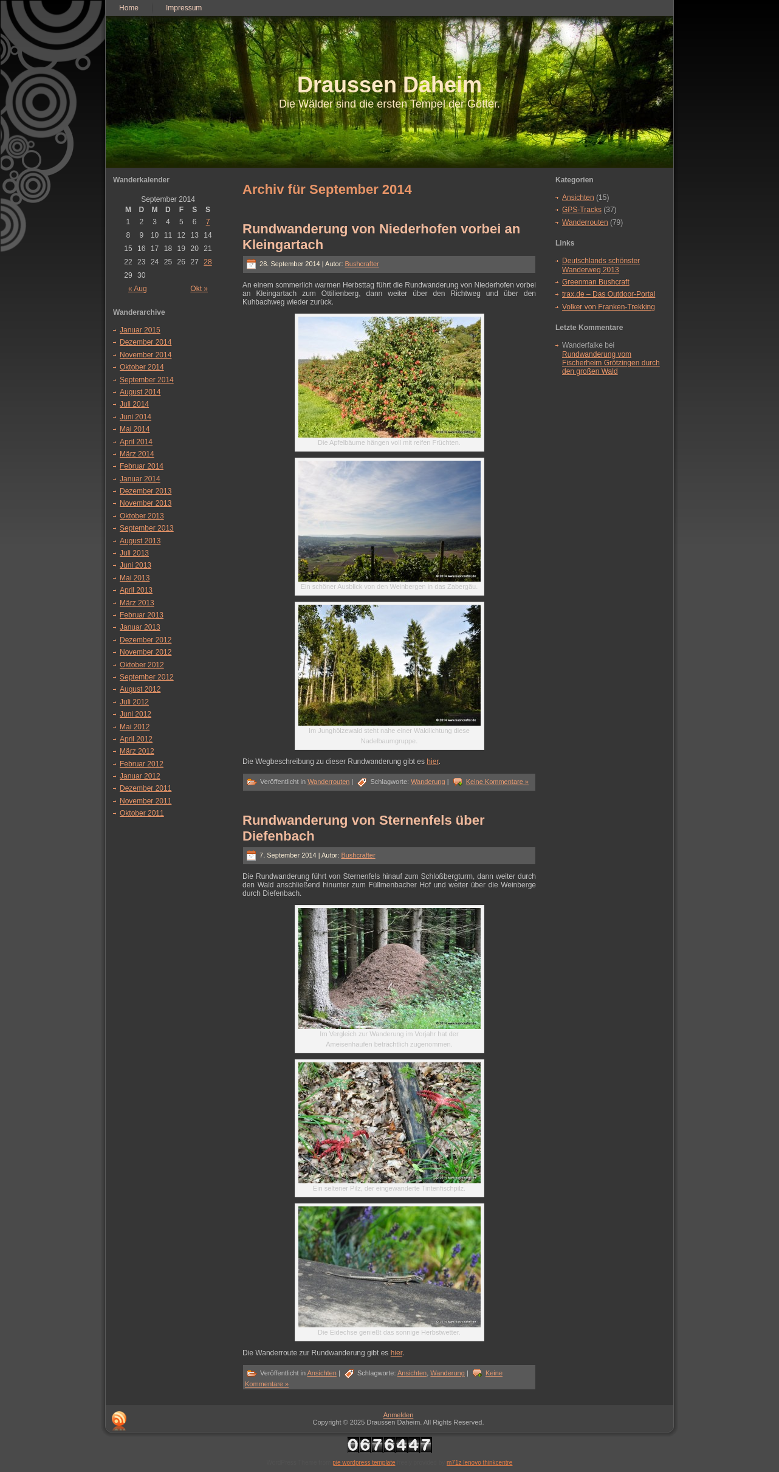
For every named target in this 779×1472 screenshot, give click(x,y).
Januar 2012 (140, 776)
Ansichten (322, 1373)
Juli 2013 (134, 553)
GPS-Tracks (582, 209)
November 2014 (145, 355)
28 (207, 262)
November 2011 (145, 801)
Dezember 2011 (145, 788)
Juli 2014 (134, 404)
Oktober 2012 (142, 665)
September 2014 (147, 380)
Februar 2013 (141, 615)
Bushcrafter (362, 263)
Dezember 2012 (145, 640)
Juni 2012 (135, 714)
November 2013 (145, 503)
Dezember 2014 (145, 342)
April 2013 (136, 590)
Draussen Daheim (389, 84)
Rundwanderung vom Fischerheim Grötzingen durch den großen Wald (611, 363)
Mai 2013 (134, 578)
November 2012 (145, 652)
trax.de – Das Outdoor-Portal (608, 294)
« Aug (137, 288)
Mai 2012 (134, 727)
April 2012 (136, 739)
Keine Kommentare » (497, 781)
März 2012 (137, 751)
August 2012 (140, 689)
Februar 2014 (141, 466)
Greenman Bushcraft (596, 282)
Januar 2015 (140, 330)
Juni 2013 (135, 565)
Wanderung (428, 781)
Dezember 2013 (145, 491)
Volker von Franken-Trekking (608, 307)
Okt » (199, 288)
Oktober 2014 (142, 367)
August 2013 (140, 541)
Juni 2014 (135, 417)
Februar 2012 (141, 764)
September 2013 (147, 528)
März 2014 (137, 454)
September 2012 (147, 677)
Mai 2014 (134, 429)
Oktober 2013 (142, 516)
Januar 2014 (140, 479)
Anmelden (398, 1415)
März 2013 (137, 603)
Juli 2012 (134, 702)
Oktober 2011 (142, 813)
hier (432, 761)
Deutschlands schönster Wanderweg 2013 (601, 264)
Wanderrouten (328, 781)
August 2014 (140, 392)
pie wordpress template (363, 1462)
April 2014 (136, 442)
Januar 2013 (140, 627)
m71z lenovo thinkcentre (479, 1462)
